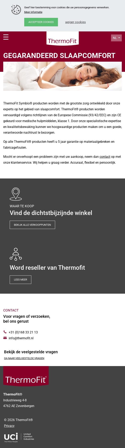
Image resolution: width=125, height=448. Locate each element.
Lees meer (20, 279)
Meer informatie (33, 12)
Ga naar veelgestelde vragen (24, 358)
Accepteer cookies (41, 22)
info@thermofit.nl (21, 338)
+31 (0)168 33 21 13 (23, 332)
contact (105, 157)
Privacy (9, 426)
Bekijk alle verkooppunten (32, 224)
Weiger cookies (75, 22)
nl (115, 38)
